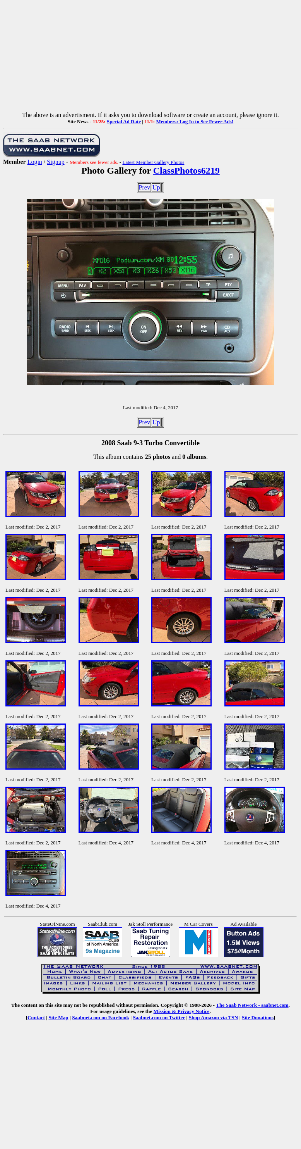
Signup (55, 161)
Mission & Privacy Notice (182, 1011)
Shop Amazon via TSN (213, 1017)
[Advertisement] (150, 57)
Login (34, 161)
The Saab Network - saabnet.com (252, 1005)
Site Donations (258, 1017)
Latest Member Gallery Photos (153, 162)
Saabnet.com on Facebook (100, 1017)
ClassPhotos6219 (186, 170)
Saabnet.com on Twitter (159, 1017)
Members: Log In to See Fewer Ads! (194, 121)
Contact (36, 1017)
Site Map (58, 1017)
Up (156, 187)
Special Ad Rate (124, 121)
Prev (144, 187)
